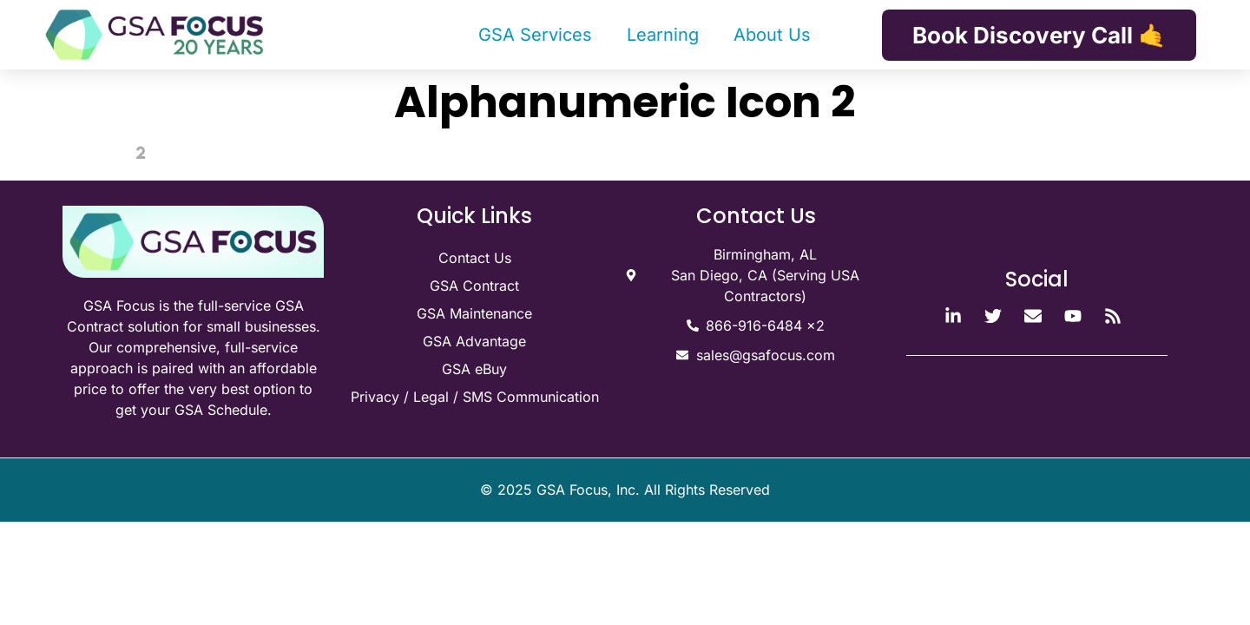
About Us (772, 34)
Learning (663, 34)
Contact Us (474, 257)
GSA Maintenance (474, 313)
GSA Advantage (474, 341)
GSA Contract (474, 285)
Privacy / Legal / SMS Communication (475, 396)
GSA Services (535, 34)
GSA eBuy (474, 369)
